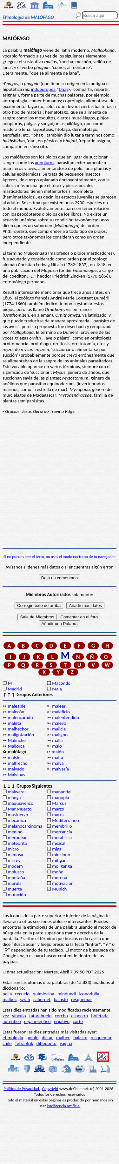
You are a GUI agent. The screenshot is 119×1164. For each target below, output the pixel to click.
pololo (32, 1037)
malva (57, 763)
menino (15, 832)
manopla (60, 797)
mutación (17, 895)
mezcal (58, 843)
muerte (15, 889)
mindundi (66, 994)
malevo (59, 723)
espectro (79, 1016)
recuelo (22, 994)
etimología (13, 1037)
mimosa (15, 855)
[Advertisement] (59, 481)
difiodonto (46, 1043)
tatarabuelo (40, 1016)
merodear (17, 837)
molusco (16, 872)
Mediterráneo (65, 820)
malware (16, 792)
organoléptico (37, 1021)
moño (57, 872)
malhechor (18, 729)
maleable (16, 706)
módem (15, 866)
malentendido (65, 717)
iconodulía (89, 994)
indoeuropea (43, 89)
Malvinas (16, 774)
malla (57, 740)
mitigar (59, 860)
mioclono (61, 855)
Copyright (50, 1088)
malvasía (60, 769)
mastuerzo (18, 814)
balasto (61, 999)
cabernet (41, 999)
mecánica (17, 820)
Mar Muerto (19, 809)
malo (57, 746)
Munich (59, 889)
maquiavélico (20, 803)
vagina (66, 1043)
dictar (47, 1037)
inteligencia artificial (63, 1105)
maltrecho (17, 763)
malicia (59, 729)
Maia (57, 689)
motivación (63, 883)
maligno (60, 734)
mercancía (62, 832)
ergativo (61, 1021)
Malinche (16, 740)
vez (6, 1016)
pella (7, 994)
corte (78, 1021)
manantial (61, 792)
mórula (15, 883)
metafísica (62, 837)
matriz (58, 814)
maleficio (61, 712)
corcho (61, 1016)
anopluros (44, 162)
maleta (14, 723)
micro (13, 849)
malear (59, 706)
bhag (64, 89)
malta (57, 757)
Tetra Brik (24, 1043)
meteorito (17, 843)
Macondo (61, 683)
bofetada (99, 1016)
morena (59, 877)
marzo (58, 809)
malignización (21, 734)
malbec (10, 999)
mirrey (14, 860)
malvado (16, 769)
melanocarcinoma (25, 826)
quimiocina (43, 994)
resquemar (81, 999)
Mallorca (16, 746)
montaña (16, 877)
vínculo (19, 1016)
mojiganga (62, 866)
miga (56, 849)
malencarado (20, 717)
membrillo (62, 826)
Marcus (59, 803)
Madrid (15, 689)
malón (58, 752)
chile (7, 1043)
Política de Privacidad (21, 1088)
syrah (25, 999)
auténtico (12, 1021)
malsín (14, 757)
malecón (16, 712)
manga (14, 797)
